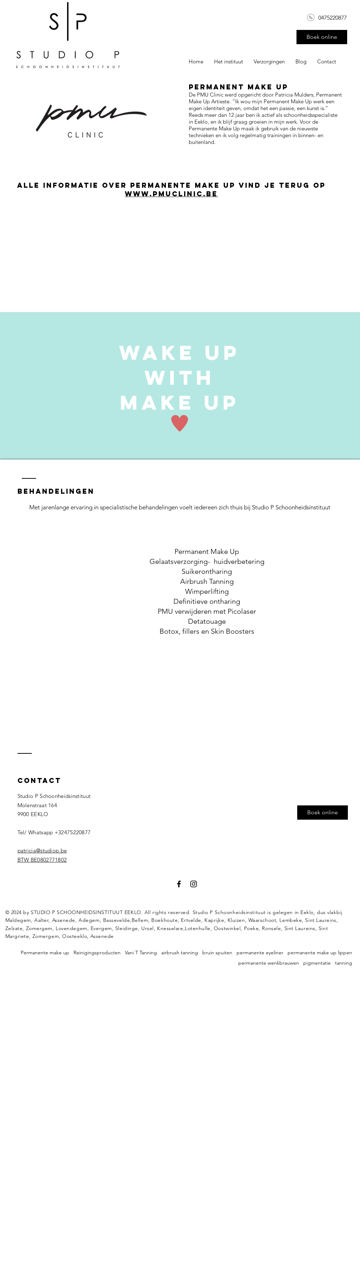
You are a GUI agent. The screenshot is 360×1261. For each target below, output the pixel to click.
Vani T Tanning (141, 953)
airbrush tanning (179, 953)
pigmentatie (317, 963)
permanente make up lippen (320, 953)
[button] (269, 62)
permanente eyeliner (260, 953)
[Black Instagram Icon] (193, 883)
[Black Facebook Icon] (178, 883)
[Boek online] (321, 37)
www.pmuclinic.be (171, 194)
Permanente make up (45, 953)
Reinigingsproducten (97, 953)
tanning (343, 963)
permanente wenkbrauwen (268, 963)
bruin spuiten (217, 953)
